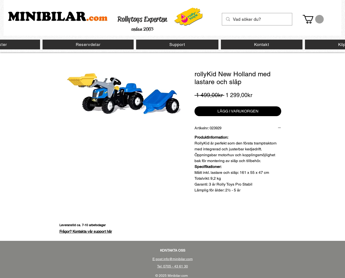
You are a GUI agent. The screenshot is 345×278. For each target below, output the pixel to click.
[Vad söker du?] (257, 19)
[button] (313, 19)
